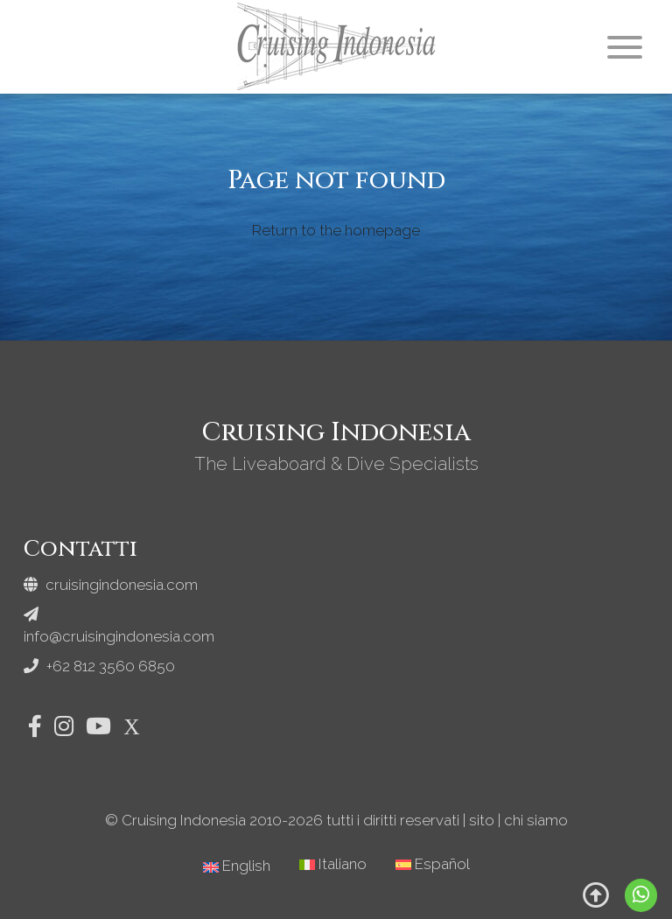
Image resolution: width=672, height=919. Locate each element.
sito (481, 820)
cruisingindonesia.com (111, 584)
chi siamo (536, 820)
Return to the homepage (336, 230)
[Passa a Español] (433, 864)
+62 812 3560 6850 (99, 666)
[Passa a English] (236, 866)
